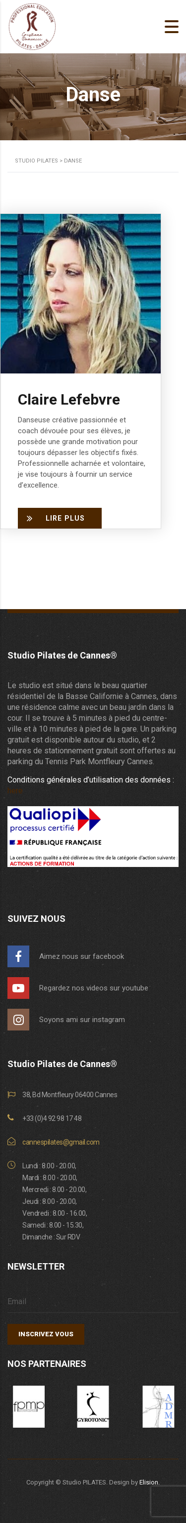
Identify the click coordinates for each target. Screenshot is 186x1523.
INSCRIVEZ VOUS (45, 1334)
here (15, 790)
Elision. (149, 1482)
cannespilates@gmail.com (61, 1142)
